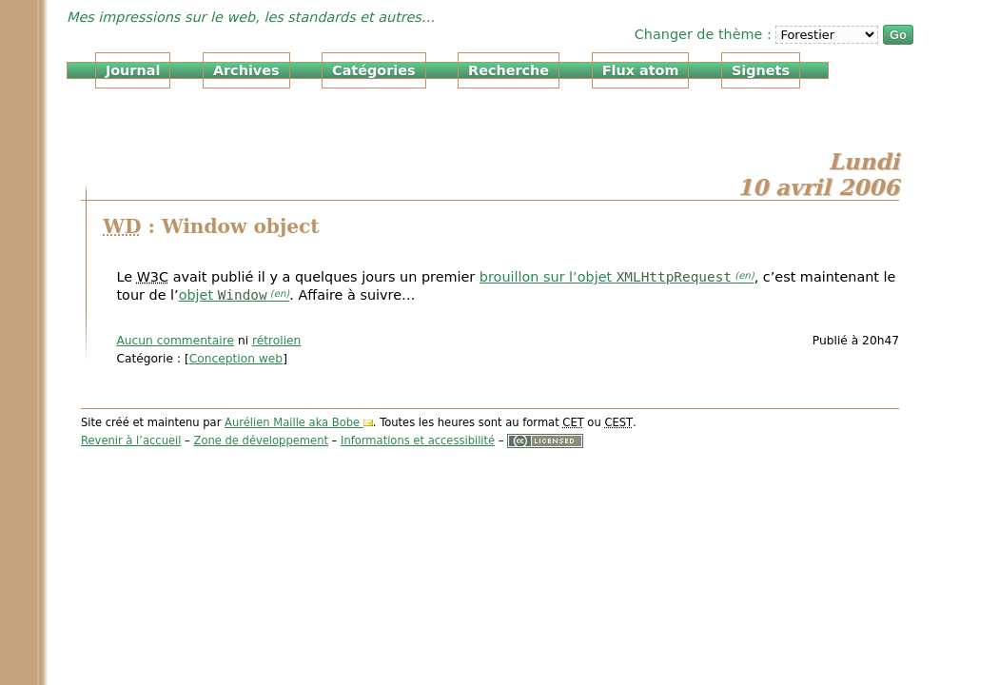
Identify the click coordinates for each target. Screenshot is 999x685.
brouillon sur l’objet (606, 276)
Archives (246, 70)
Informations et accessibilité (418, 440)
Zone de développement (261, 440)
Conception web (236, 358)
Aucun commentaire (175, 340)
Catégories (373, 70)
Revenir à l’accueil (131, 440)
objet (223, 295)
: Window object (211, 226)
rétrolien (276, 340)
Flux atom (640, 70)
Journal (133, 70)
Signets (761, 70)
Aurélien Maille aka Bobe (292, 422)
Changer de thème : (705, 34)
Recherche (508, 70)
